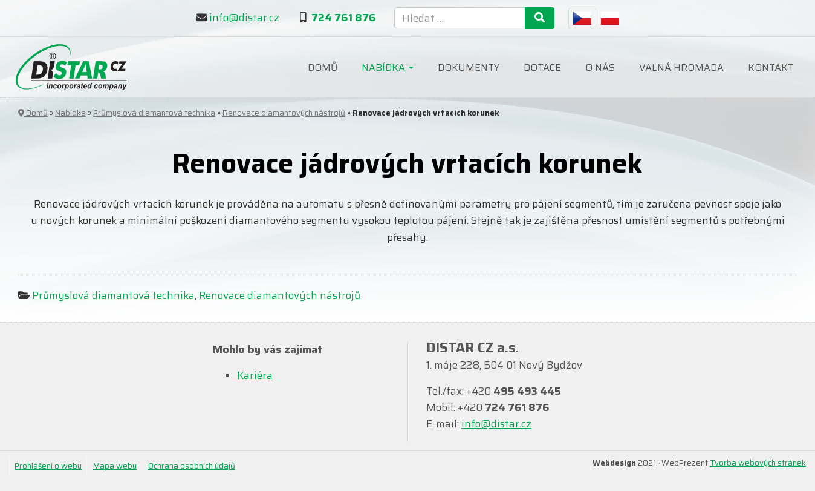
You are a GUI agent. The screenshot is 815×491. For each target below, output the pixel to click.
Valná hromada (681, 67)
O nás (600, 67)
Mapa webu (115, 466)
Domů (322, 67)
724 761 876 (343, 17)
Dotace (542, 67)
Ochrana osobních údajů (191, 466)
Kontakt (771, 67)
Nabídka (388, 67)
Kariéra (255, 375)
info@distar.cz (244, 17)
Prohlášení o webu (48, 466)
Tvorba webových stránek (758, 462)
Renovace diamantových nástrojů (283, 113)
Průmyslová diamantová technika (154, 113)
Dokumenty (468, 67)
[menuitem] (582, 18)
